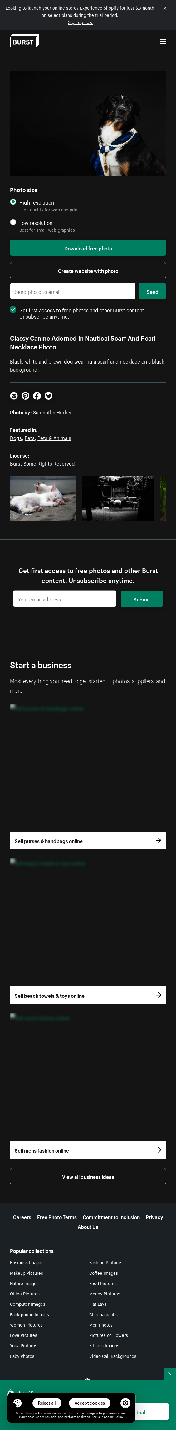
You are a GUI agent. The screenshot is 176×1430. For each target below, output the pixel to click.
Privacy (154, 1216)
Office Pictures (25, 1293)
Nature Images (24, 1282)
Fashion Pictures (105, 1262)
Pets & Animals (54, 437)
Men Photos (101, 1324)
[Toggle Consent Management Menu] (17, 1403)
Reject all (47, 1403)
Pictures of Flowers (108, 1334)
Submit (142, 599)
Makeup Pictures (26, 1272)
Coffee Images (103, 1272)
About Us (88, 1226)
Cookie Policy (113, 1416)
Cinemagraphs (103, 1314)
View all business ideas (88, 1176)
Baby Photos (22, 1355)
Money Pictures (104, 1293)
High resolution (36, 202)
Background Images (29, 1314)
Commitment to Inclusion (111, 1216)
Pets (30, 437)
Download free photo (88, 248)
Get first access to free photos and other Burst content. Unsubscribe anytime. (78, 312)
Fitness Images (104, 1345)
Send (153, 291)
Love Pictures (23, 1334)
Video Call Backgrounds (112, 1355)
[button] (17, 1403)
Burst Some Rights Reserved (42, 463)
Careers (22, 1216)
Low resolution (35, 222)
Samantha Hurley (52, 412)
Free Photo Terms (57, 1216)
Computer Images (27, 1303)
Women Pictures (26, 1324)
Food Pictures (103, 1282)
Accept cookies (90, 1403)
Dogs (16, 437)
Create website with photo (88, 270)
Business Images (26, 1262)
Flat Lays (97, 1303)
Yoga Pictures (23, 1345)
